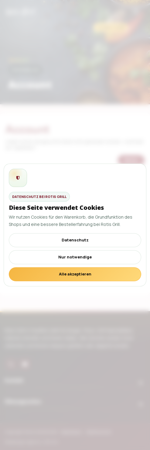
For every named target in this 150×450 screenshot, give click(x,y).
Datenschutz (75, 240)
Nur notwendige (75, 257)
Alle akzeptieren (75, 274)
